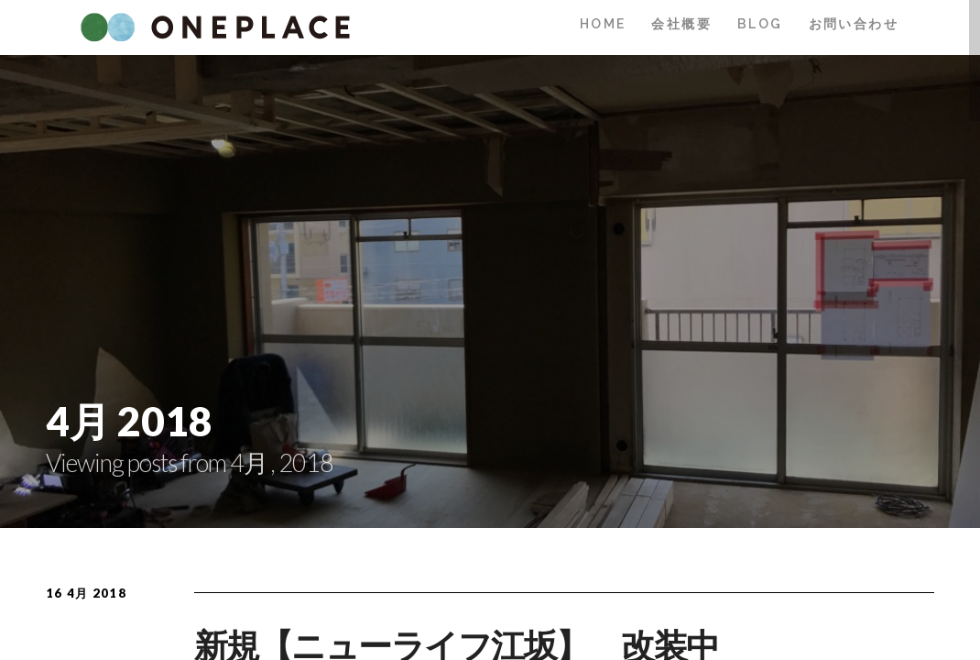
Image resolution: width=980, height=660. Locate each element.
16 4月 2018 (86, 593)
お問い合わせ (853, 23)
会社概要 (681, 23)
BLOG (760, 23)
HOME (603, 23)
